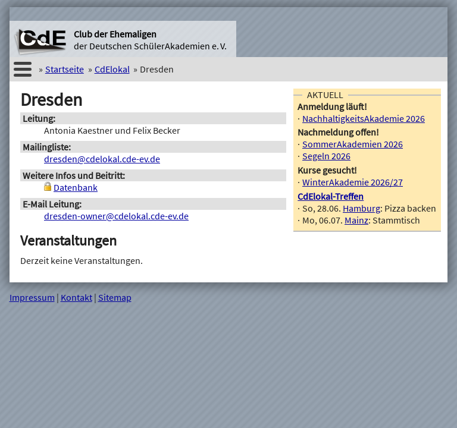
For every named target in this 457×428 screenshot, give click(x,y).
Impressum (32, 297)
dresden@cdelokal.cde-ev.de (102, 159)
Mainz (356, 220)
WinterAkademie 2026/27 (352, 182)
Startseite (64, 69)
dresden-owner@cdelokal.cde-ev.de (116, 216)
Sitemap (115, 297)
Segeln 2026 (326, 156)
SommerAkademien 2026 (352, 144)
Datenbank (76, 187)
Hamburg (361, 208)
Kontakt (76, 297)
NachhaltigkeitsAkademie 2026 (363, 118)
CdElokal (112, 69)
